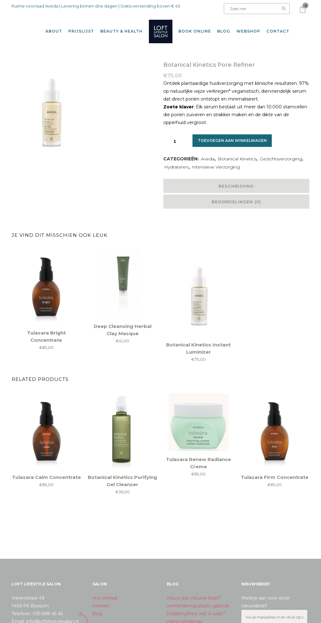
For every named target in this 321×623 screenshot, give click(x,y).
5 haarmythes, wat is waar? (196, 608)
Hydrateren (176, 162)
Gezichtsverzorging (281, 154)
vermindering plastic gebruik (198, 601)
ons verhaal (104, 593)
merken (101, 601)
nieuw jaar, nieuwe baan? (194, 593)
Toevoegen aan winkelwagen (234, 135)
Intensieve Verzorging (216, 162)
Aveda (207, 154)
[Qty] (175, 136)
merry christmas (185, 616)
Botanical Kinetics (237, 154)
